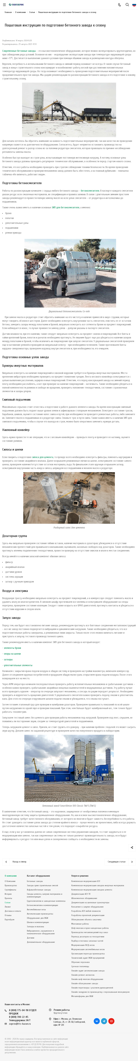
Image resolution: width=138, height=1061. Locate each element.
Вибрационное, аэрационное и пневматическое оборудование (41, 932)
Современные (9, 50)
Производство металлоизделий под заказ (89, 932)
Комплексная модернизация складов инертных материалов (97, 885)
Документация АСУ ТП (80, 894)
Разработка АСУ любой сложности (86, 911)
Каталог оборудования (38, 876)
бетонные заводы (26, 50)
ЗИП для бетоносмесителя (65, 207)
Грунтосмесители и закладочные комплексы (46, 901)
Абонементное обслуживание (84, 898)
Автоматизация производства (40, 913)
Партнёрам (9, 919)
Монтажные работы (80, 924)
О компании (11, 876)
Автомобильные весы (36, 909)
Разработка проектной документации (87, 915)
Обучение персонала (80, 962)
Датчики (30, 938)
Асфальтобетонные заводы (39, 889)
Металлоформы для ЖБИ (82, 996)
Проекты (8, 898)
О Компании (10, 881)
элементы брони (12, 648)
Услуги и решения (79, 876)
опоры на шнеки (12, 653)
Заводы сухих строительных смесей (42, 885)
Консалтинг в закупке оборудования (87, 906)
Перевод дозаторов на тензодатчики (87, 936)
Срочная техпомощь (80, 966)
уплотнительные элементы (18, 665)
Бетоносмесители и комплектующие (42, 905)
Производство (11, 885)
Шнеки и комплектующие (38, 922)
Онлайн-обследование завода (84, 983)
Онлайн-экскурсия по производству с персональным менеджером (100, 992)
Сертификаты (10, 889)
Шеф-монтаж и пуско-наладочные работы (90, 928)
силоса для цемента (42, 457)
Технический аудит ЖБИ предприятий (87, 958)
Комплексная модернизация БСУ (85, 881)
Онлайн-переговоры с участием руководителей (92, 987)
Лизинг (8, 906)
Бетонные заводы (35, 881)
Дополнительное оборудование (41, 942)
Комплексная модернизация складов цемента (91, 889)
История (8, 894)
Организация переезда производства (88, 953)
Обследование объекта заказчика (86, 919)
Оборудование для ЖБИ (37, 918)
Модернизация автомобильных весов (88, 949)
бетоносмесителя (90, 190)
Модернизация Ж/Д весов (83, 945)
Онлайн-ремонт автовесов (82, 975)
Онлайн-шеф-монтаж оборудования (87, 979)
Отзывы (8, 915)
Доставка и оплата (13, 911)
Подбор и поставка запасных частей (87, 941)
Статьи (7, 902)
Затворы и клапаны (35, 926)
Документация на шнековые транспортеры (90, 902)
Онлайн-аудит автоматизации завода (88, 970)
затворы (8, 659)
